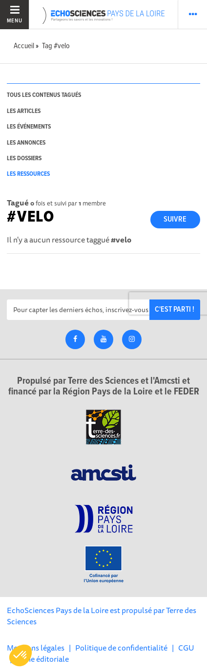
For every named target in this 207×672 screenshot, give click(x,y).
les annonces (26, 143)
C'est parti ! (174, 309)
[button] (20, 655)
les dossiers (24, 158)
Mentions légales (35, 647)
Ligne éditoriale (42, 659)
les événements (29, 127)
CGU (186, 647)
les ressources (28, 174)
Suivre (175, 219)
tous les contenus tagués (44, 95)
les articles (24, 111)
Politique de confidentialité (121, 647)
